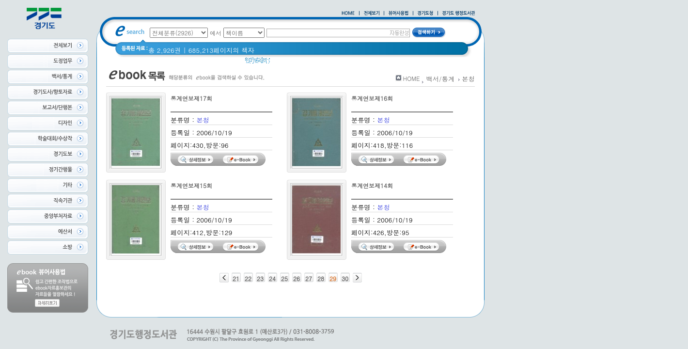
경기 (282, 62)
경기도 (306, 62)
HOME (411, 78)
